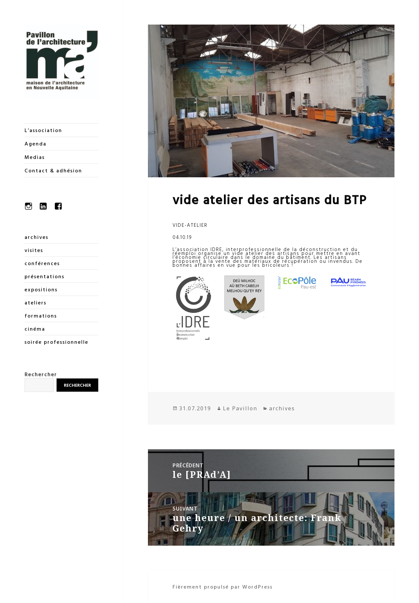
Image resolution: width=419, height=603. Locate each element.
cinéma (35, 329)
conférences (42, 263)
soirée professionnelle (56, 342)
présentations (44, 276)
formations (41, 316)
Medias (35, 157)
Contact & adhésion (53, 170)
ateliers (35, 302)
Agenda (35, 143)
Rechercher (41, 374)
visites (34, 250)
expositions (41, 289)
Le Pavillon (240, 408)
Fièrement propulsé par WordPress (223, 587)
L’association (43, 130)
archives (36, 237)
